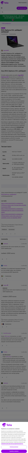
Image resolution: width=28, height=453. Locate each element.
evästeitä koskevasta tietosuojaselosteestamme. (12, 450)
